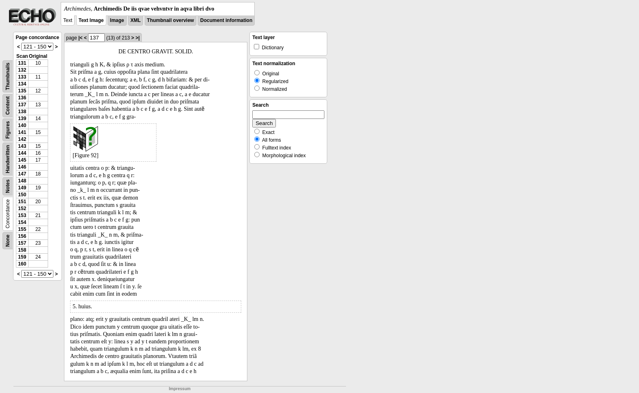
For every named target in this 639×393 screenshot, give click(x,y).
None (8, 241)
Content (8, 106)
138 (22, 111)
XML (135, 20)
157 (22, 243)
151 (22, 201)
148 (22, 181)
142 (22, 139)
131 (22, 63)
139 (22, 118)
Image (117, 20)
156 (22, 236)
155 (22, 229)
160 (22, 264)
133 (22, 77)
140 (22, 125)
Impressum (179, 388)
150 (22, 195)
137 (22, 105)
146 (22, 167)
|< (80, 38)
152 (22, 208)
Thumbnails (8, 76)
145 (22, 160)
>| (137, 38)
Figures (8, 129)
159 (22, 257)
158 (22, 250)
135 (22, 91)
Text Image (91, 20)
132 (22, 70)
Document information (226, 20)
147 (22, 174)
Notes (8, 186)
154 (22, 222)
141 (22, 132)
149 (22, 188)
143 (22, 146)
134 (22, 84)
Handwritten (8, 159)
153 (22, 215)
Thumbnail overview (170, 20)
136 (22, 98)
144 (22, 153)
